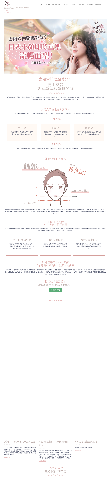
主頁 (40, 5)
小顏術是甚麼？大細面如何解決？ (55, 443)
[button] (55, 290)
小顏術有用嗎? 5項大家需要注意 (20, 443)
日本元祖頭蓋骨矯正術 (88, 441)
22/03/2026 (42, 448)
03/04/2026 (7, 448)
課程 (74, 5)
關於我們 (90, 5)
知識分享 (81, 5)
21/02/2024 (77, 445)
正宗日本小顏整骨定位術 (53, 5)
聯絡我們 (98, 5)
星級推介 (67, 5)
